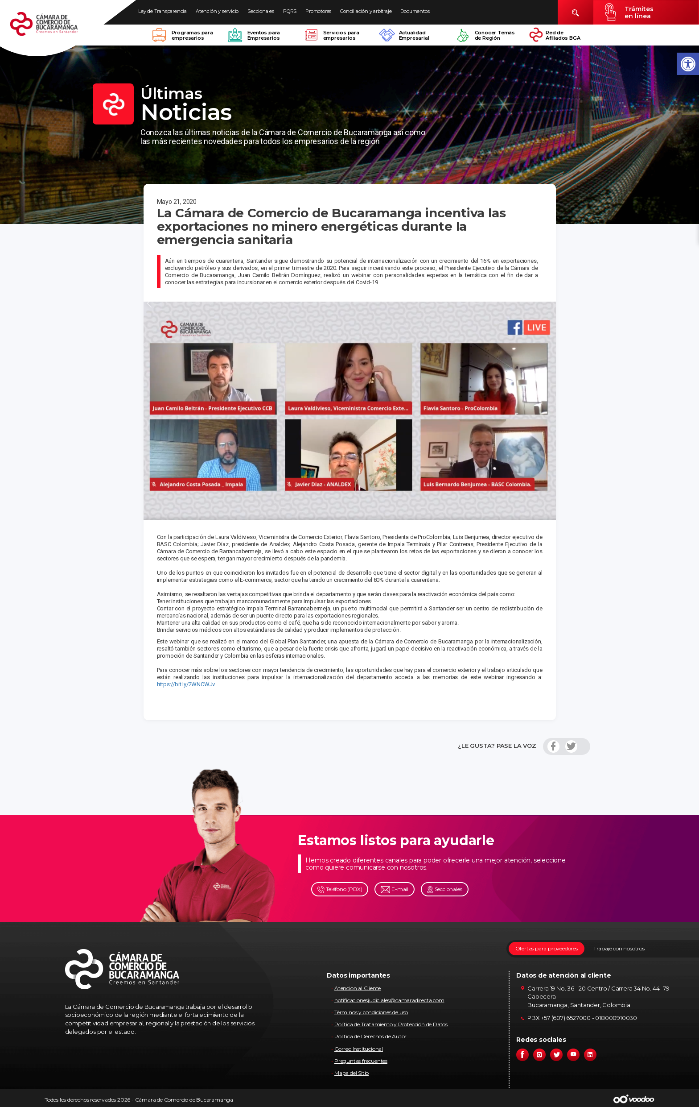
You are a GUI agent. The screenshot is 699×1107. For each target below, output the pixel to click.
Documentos (414, 11)
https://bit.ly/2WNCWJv (186, 684)
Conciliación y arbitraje (365, 11)
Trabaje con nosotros (619, 948)
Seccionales (260, 11)
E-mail (394, 889)
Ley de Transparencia (162, 11)
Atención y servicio (217, 11)
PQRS (289, 11)
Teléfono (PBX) (339, 889)
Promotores (318, 11)
